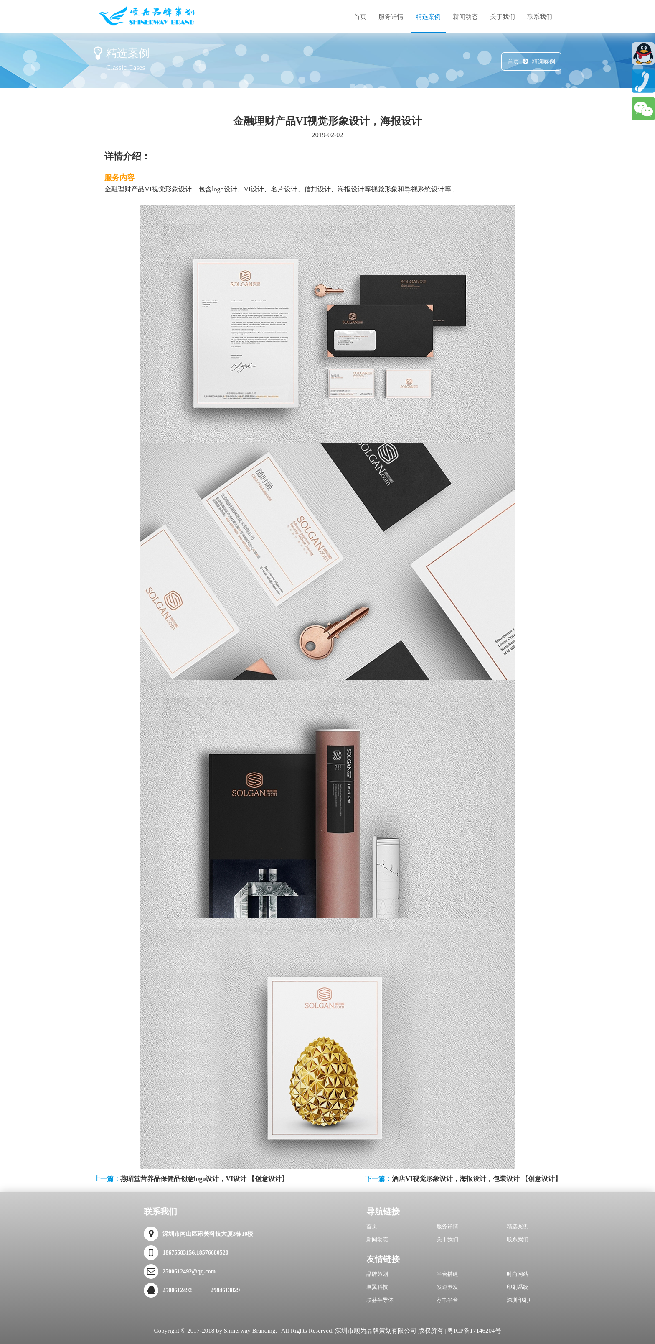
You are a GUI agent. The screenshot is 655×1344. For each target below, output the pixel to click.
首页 (360, 16)
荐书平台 (447, 1300)
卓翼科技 (377, 1287)
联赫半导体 (380, 1300)
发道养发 (447, 1287)
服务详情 (391, 16)
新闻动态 (465, 16)
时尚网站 (517, 1274)
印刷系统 (517, 1287)
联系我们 (539, 16)
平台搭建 (447, 1274)
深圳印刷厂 (520, 1300)
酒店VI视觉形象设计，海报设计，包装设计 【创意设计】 (476, 1178)
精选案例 (428, 16)
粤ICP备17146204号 (474, 1330)
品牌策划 (377, 1274)
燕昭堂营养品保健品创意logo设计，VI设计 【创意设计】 (204, 1178)
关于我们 (502, 16)
